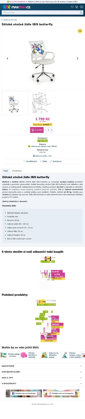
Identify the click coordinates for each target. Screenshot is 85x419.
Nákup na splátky (41, 156)
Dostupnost (42, 138)
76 (31, 257)
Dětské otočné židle (10, 20)
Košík (76, 7)
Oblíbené (72, 7)
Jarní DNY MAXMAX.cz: (19, 2)
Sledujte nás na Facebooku (25, 404)
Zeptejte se (57, 161)
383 (63, 311)
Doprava (42, 144)
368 (31, 311)
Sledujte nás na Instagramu (62, 404)
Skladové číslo (42, 150)
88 (62, 257)
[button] (7, 58)
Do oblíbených (31, 161)
